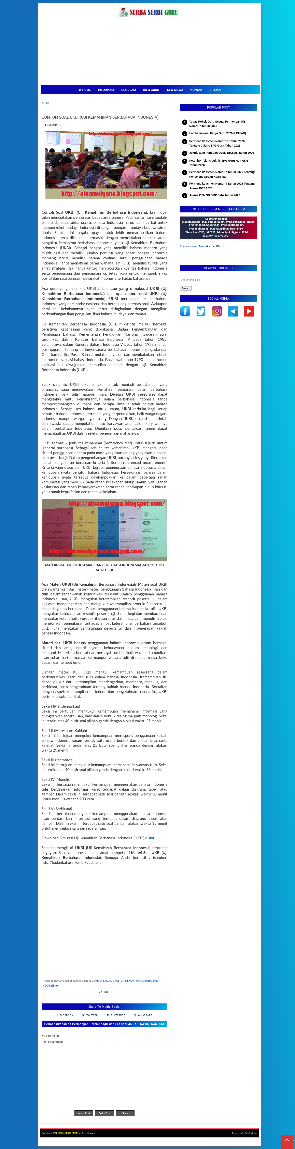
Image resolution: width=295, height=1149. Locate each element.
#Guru (103, 992)
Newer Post (84, 1113)
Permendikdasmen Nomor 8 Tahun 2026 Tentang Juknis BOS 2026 (222, 186)
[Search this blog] (198, 280)
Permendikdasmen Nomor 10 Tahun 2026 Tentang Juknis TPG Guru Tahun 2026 (217, 143)
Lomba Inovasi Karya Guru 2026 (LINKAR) (217, 133)
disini (149, 838)
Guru (45, 103)
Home (125, 1113)
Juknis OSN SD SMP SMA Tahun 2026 (214, 195)
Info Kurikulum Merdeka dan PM (200, 246)
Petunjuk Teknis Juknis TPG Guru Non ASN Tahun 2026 (218, 163)
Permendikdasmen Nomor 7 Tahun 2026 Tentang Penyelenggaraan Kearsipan (222, 174)
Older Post (104, 1113)
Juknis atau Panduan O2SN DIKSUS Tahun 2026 (221, 152)
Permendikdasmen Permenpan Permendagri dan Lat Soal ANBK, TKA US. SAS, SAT (104, 1024)
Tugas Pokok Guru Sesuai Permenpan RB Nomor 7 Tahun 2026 (217, 124)
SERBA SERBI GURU (68, 1133)
